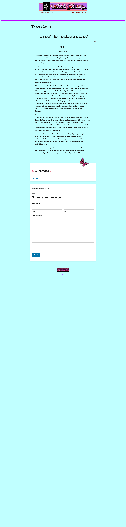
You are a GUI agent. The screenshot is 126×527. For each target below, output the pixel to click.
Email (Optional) (37, 215)
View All (35, 178)
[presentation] (45, 247)
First (33, 211)
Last (65, 211)
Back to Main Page (64, 275)
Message (35, 224)
